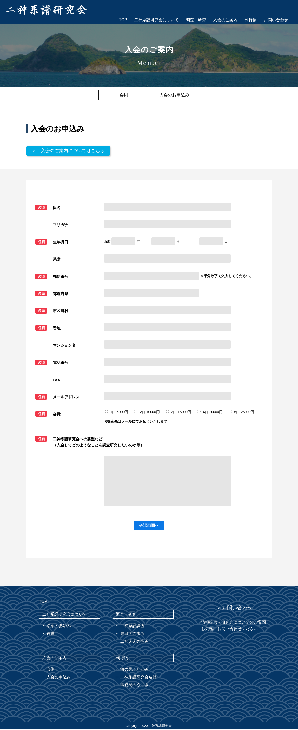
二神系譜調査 (132, 626)
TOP (123, 20)
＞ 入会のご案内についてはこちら (72, 151)
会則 (123, 95)
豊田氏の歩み (132, 634)
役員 (51, 634)
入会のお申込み (174, 95)
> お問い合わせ (234, 608)
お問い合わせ (276, 20)
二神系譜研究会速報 (138, 678)
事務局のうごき (134, 685)
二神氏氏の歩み (134, 642)
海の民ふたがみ (134, 670)
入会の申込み (59, 678)
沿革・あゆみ (59, 626)
